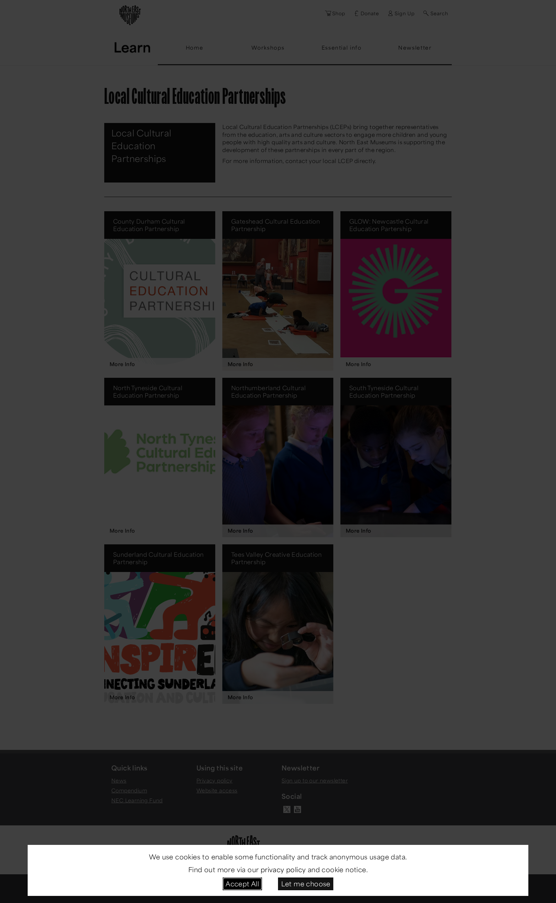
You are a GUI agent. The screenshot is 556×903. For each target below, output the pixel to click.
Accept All (242, 883)
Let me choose (305, 883)
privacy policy (283, 869)
